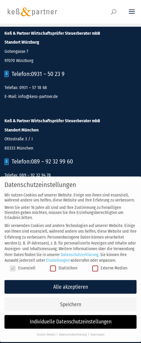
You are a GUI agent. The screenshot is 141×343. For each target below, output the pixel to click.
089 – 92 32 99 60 (52, 161)
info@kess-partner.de (38, 96)
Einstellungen (58, 258)
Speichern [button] (70, 302)
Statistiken (63, 265)
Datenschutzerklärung (79, 252)
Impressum (97, 332)
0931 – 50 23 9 (48, 73)
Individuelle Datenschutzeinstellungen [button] (71, 319)
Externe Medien (109, 265)
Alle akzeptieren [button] (70, 284)
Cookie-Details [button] (46, 332)
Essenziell (22, 265)
